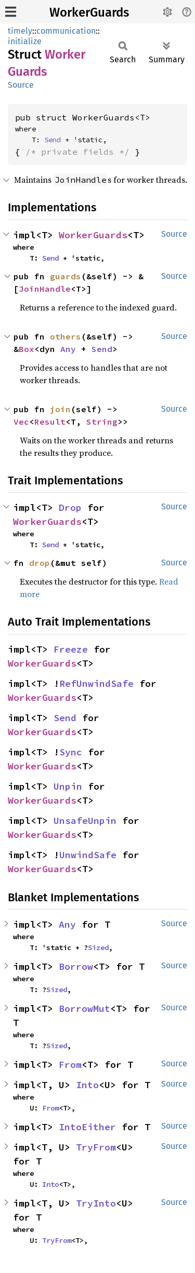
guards (65, 276)
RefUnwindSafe (96, 683)
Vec (21, 421)
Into (87, 1085)
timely (20, 31)
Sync (70, 752)
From (70, 1065)
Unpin (68, 786)
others (65, 336)
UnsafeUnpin (85, 821)
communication (66, 31)
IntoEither (87, 1127)
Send (52, 139)
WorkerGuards (89, 12)
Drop (70, 507)
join (60, 409)
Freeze (71, 649)
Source (21, 85)
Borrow (76, 966)
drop (39, 563)
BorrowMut (84, 1008)
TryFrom (96, 1147)
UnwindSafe (87, 855)
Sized (98, 947)
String (102, 421)
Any (68, 349)
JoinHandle (45, 288)
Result (50, 421)
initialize (25, 41)
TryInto (96, 1203)
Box (26, 349)
